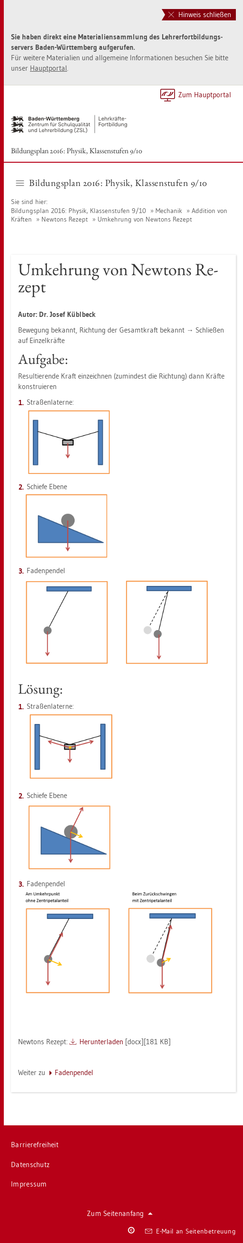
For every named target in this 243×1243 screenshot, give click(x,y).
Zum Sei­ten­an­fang (120, 1213)
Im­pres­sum (29, 1183)
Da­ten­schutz (30, 1164)
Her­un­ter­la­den (101, 1041)
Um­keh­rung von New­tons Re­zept (144, 219)
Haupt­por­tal (48, 68)
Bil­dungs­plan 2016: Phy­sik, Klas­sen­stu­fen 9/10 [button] (111, 182)
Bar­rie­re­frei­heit (34, 1144)
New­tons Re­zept (64, 219)
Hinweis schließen (199, 14)
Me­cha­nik (169, 210)
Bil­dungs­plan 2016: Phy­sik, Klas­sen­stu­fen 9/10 (76, 151)
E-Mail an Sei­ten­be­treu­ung (190, 1231)
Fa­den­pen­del (74, 1072)
